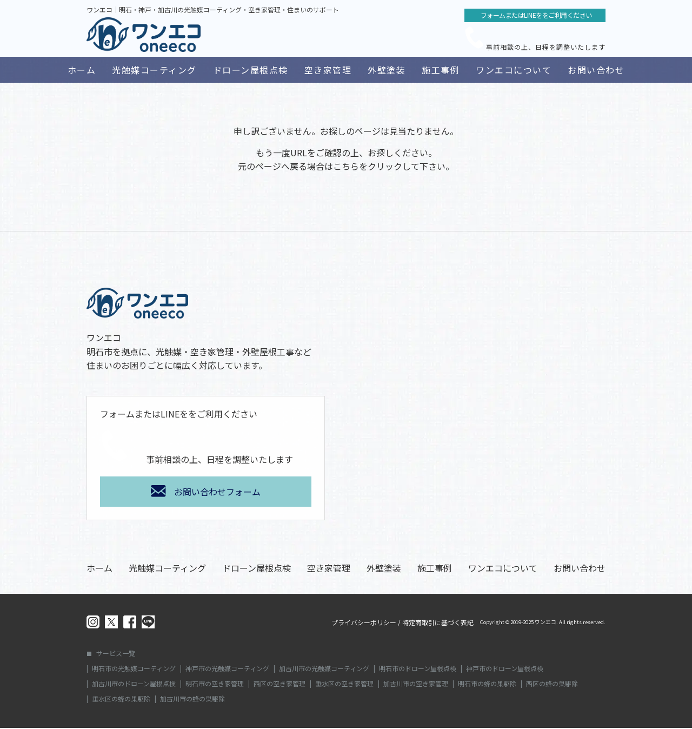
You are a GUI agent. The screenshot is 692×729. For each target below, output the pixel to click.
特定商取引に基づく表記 (438, 623)
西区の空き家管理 (279, 684)
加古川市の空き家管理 (415, 684)
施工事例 (441, 69)
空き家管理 (328, 69)
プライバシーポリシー (363, 623)
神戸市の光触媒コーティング (227, 669)
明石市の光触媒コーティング (134, 669)
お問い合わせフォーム (217, 492)
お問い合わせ (596, 69)
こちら (346, 167)
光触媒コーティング (154, 69)
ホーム (82, 69)
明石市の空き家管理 (214, 684)
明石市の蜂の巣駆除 (487, 684)
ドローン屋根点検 (250, 69)
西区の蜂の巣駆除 (552, 684)
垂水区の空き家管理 (344, 684)
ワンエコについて (513, 69)
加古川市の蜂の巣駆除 (192, 700)
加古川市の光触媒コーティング (324, 669)
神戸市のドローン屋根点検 (504, 669)
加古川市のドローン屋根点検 (134, 684)
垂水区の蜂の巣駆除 (121, 700)
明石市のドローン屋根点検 (417, 669)
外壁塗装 (386, 69)
